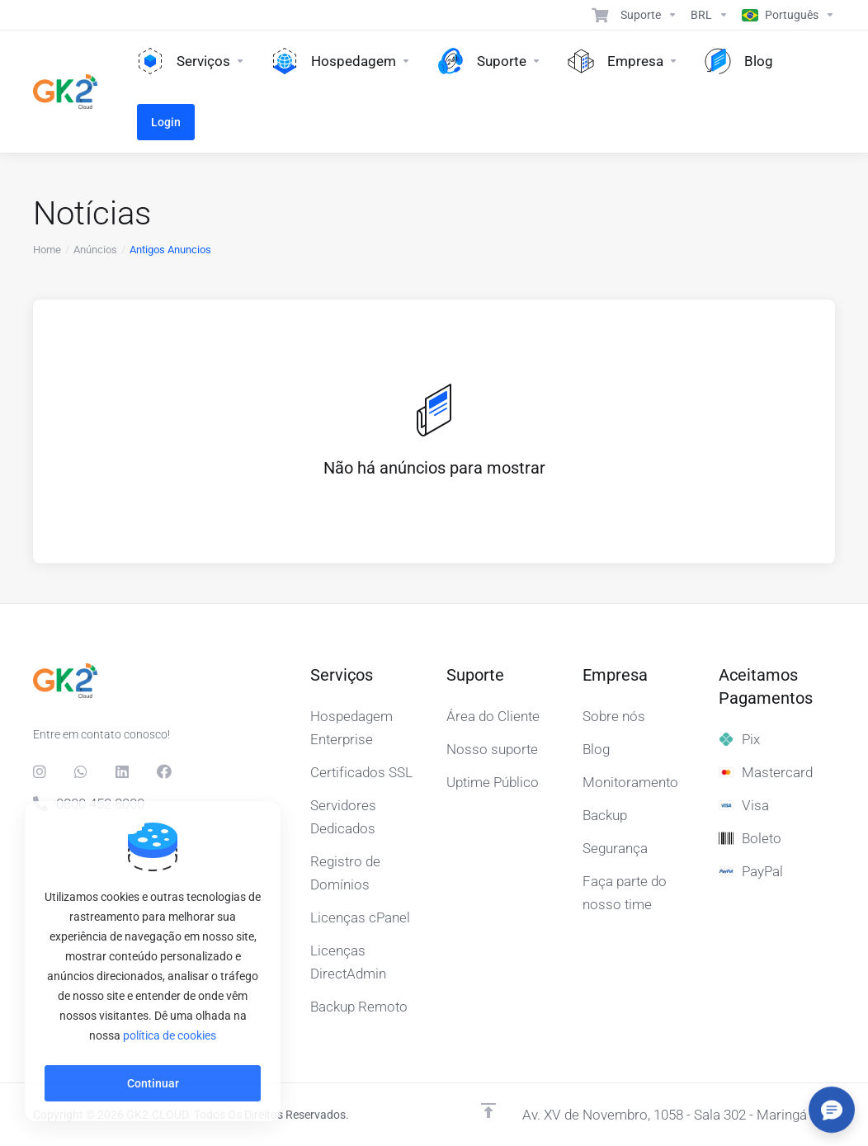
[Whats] (81, 771)
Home (47, 249)
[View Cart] (600, 15)
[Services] (191, 61)
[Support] (649, 15)
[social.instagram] (40, 771)
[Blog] (738, 61)
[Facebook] (164, 771)
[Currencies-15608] (709, 15)
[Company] (622, 61)
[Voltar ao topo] (488, 1110)
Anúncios (95, 249)
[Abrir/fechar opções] (832, 1110)
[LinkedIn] (123, 771)
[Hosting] (341, 61)
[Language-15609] (785, 15)
